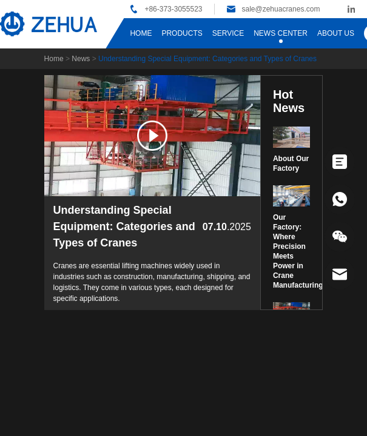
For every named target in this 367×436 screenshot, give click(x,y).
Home (54, 58)
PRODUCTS (181, 33)
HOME (141, 33)
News (81, 58)
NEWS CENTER (281, 33)
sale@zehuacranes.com (280, 9)
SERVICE (228, 33)
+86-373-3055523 (173, 9)
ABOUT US (335, 33)
